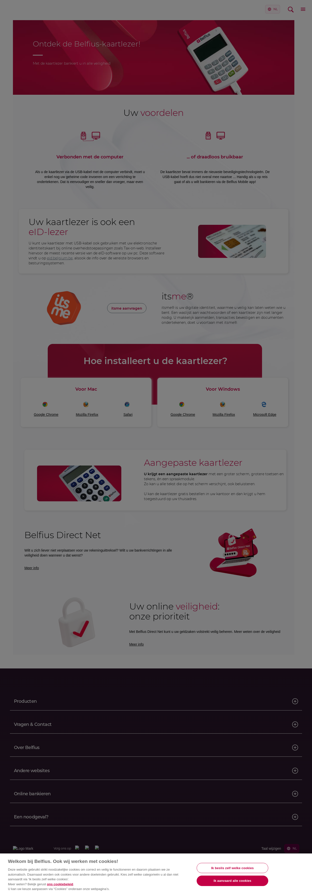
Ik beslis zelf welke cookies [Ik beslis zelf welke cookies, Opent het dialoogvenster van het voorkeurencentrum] (232, 868)
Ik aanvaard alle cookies (232, 881)
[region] (156, 873)
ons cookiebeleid (60, 884)
